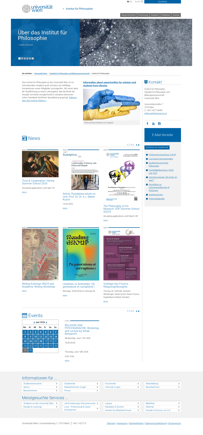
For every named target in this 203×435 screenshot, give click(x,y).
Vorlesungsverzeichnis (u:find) (162, 154)
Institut (176, 15)
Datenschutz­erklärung (156, 423)
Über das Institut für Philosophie (42, 35)
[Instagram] (159, 124)
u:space (108, 403)
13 (50, 336)
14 (56, 336)
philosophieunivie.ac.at (155, 113)
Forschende (110, 383)
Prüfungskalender (157, 198)
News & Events (129, 15)
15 (25, 341)
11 (40, 336)
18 (40, 341)
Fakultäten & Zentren (114, 407)
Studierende (69, 383)
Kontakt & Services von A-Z (158, 410)
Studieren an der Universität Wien (38, 403)
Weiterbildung (152, 383)
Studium (155, 15)
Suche (139, 1)
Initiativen (165, 15)
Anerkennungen (156, 194)
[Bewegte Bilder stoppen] (33, 58)
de (129, 1)
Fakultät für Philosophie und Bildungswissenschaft (69, 73)
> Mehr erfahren (25, 45)
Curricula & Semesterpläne (161, 159)
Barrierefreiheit (136, 423)
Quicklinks (162, 1)
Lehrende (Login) (112, 387)
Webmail (150, 407)
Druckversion (174, 423)
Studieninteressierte (32, 383)
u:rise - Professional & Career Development (77, 408)
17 (35, 341)
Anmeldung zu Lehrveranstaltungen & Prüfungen (159, 187)
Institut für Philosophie (79, 8)
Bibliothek (150, 403)
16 (30, 341)
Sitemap (111, 423)
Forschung (143, 15)
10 (35, 336)
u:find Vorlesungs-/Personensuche (80, 403)
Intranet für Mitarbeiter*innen (118, 410)
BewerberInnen (153, 387)
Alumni (26, 387)
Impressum (122, 423)
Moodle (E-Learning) (32, 407)
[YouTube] (153, 124)
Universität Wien (41, 73)
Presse (67, 390)
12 (45, 336)
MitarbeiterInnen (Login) (75, 387)
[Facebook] (147, 124)
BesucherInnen (30, 390)
